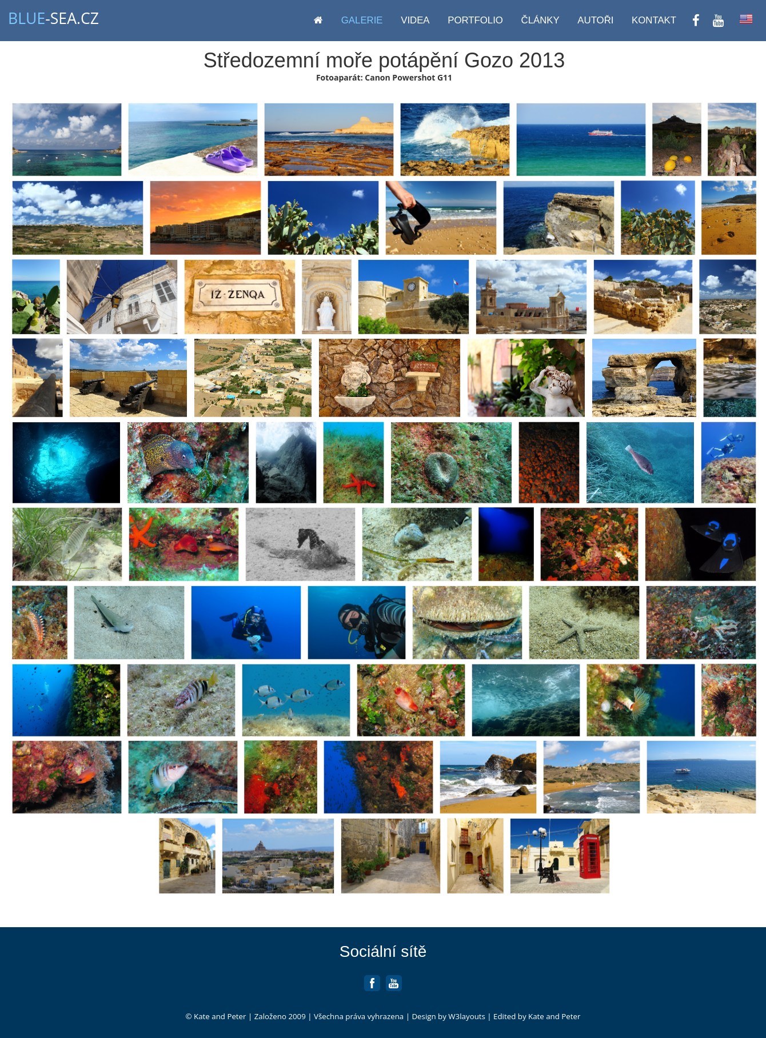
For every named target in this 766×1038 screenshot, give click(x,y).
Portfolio (475, 20)
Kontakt (654, 20)
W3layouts (466, 1016)
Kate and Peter (219, 1016)
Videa (415, 20)
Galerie (362, 20)
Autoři (595, 20)
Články (540, 20)
